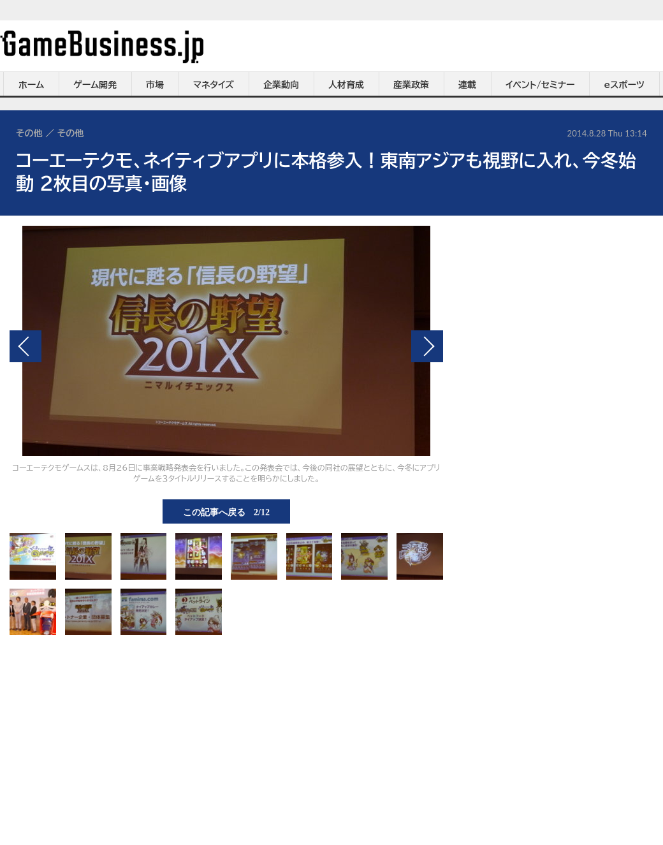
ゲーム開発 (95, 84)
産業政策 (411, 84)
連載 (467, 84)
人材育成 (346, 84)
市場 (155, 84)
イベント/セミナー (540, 84)
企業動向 (281, 84)
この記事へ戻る (226, 511)
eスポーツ (624, 84)
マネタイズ (213, 84)
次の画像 (427, 346)
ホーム (31, 84)
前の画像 (25, 346)
